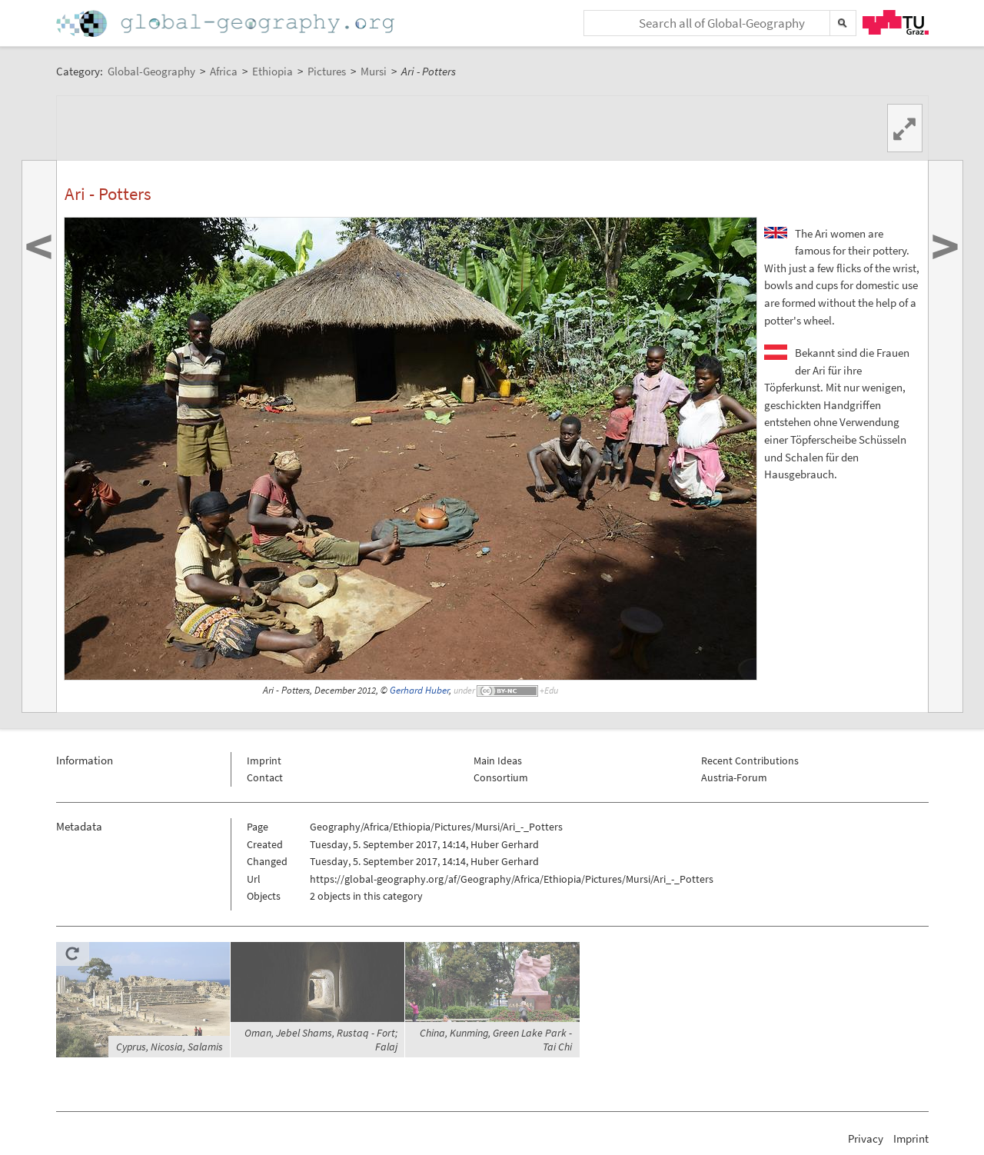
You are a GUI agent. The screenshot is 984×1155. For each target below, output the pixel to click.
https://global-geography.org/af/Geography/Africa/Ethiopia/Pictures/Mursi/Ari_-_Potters (511, 879)
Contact (265, 777)
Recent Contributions (750, 760)
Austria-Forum (734, 777)
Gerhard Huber (419, 690)
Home (226, 23)
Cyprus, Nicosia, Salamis (169, 1046)
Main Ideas (498, 760)
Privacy (865, 1138)
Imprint (264, 760)
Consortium (501, 777)
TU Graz (896, 22)
